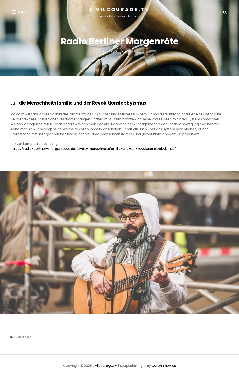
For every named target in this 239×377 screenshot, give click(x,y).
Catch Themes (164, 365)
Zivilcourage (129, 52)
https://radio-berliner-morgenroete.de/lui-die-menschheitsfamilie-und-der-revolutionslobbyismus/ (93, 148)
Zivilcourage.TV (119, 9)
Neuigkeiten (23, 337)
